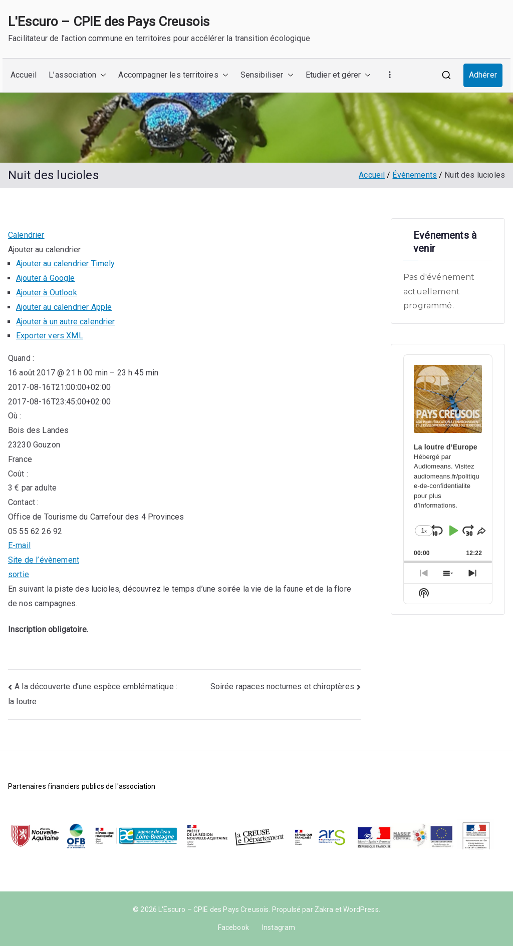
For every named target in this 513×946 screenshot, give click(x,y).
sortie (18, 574)
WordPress (360, 909)
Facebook (233, 927)
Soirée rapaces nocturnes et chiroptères (282, 686)
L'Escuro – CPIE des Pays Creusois (108, 21)
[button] (101, 75)
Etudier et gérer (338, 75)
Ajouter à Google (45, 278)
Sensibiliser (267, 75)
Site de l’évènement (43, 560)
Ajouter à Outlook (46, 292)
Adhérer (483, 75)
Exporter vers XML (49, 335)
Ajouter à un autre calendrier (65, 321)
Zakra (324, 909)
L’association (77, 75)
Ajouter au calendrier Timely (65, 263)
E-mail (19, 545)
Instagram (278, 927)
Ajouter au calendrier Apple (64, 307)
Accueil (24, 75)
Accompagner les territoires (173, 75)
